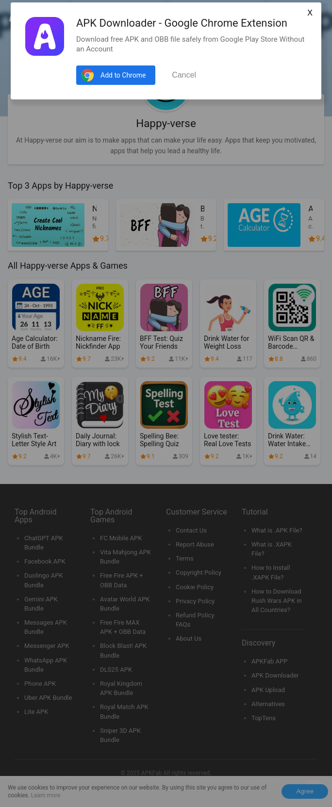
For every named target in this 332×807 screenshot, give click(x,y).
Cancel (184, 75)
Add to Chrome (123, 75)
